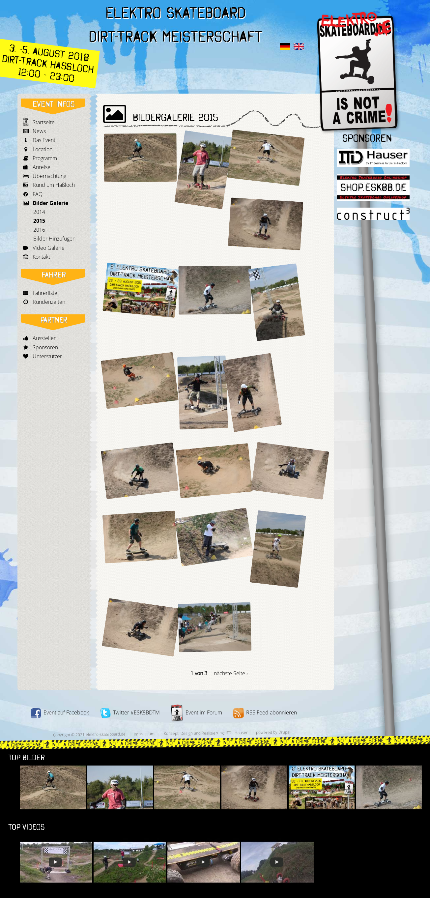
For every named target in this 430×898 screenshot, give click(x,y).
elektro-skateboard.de (105, 734)
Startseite (44, 122)
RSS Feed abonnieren (265, 712)
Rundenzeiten (49, 301)
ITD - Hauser (236, 733)
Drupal (284, 732)
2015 (39, 220)
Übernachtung (49, 176)
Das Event (44, 140)
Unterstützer (47, 356)
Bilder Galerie (50, 203)
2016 (39, 229)
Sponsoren (45, 347)
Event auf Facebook (60, 712)
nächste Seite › (231, 673)
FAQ (38, 194)
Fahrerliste (45, 293)
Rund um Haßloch (54, 184)
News (39, 131)
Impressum (143, 734)
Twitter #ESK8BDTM (130, 712)
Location (42, 149)
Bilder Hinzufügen (54, 238)
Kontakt (41, 256)
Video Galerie (49, 247)
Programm (45, 158)
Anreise (41, 167)
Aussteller (44, 338)
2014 (39, 212)
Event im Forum (196, 712)
